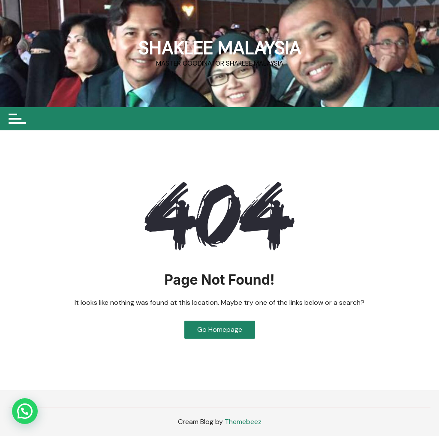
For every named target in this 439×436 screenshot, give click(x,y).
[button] (25, 411)
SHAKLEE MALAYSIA (219, 48)
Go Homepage (219, 329)
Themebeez (243, 421)
